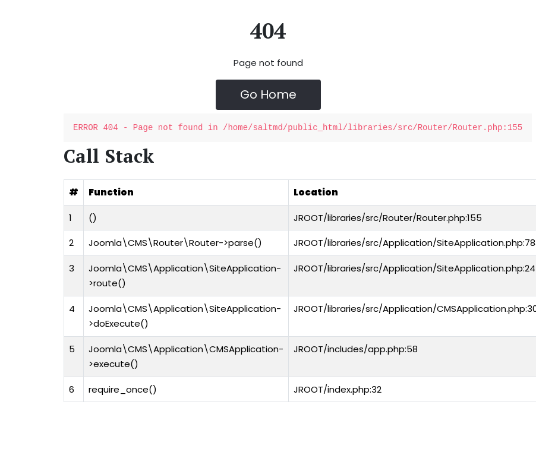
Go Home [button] (268, 94)
